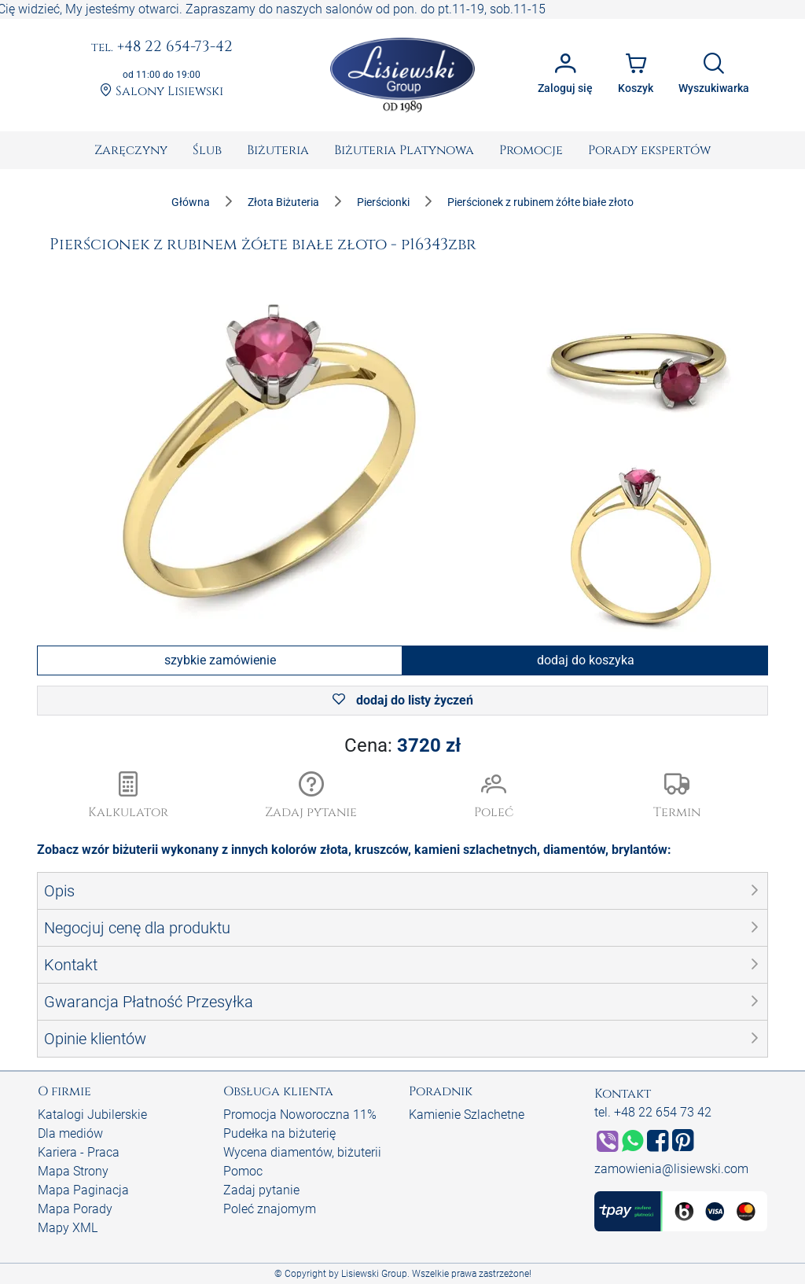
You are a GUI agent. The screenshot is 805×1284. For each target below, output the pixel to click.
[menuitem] (131, 150)
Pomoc (243, 1171)
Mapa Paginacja (83, 1190)
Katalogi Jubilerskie (92, 1114)
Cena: (402, 745)
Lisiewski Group (374, 1273)
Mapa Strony (73, 1171)
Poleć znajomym (269, 1208)
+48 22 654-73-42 (162, 47)
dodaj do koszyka (585, 660)
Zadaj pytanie (261, 1190)
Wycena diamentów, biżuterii (302, 1152)
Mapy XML (67, 1227)
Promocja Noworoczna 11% (300, 1114)
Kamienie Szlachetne (466, 1114)
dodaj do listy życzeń (403, 700)
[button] (311, 796)
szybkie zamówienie (220, 660)
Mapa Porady (75, 1208)
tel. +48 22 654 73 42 (652, 1112)
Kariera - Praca (78, 1152)
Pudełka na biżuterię (279, 1133)
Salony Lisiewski (161, 91)
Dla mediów (70, 1133)
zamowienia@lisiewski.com (671, 1168)
